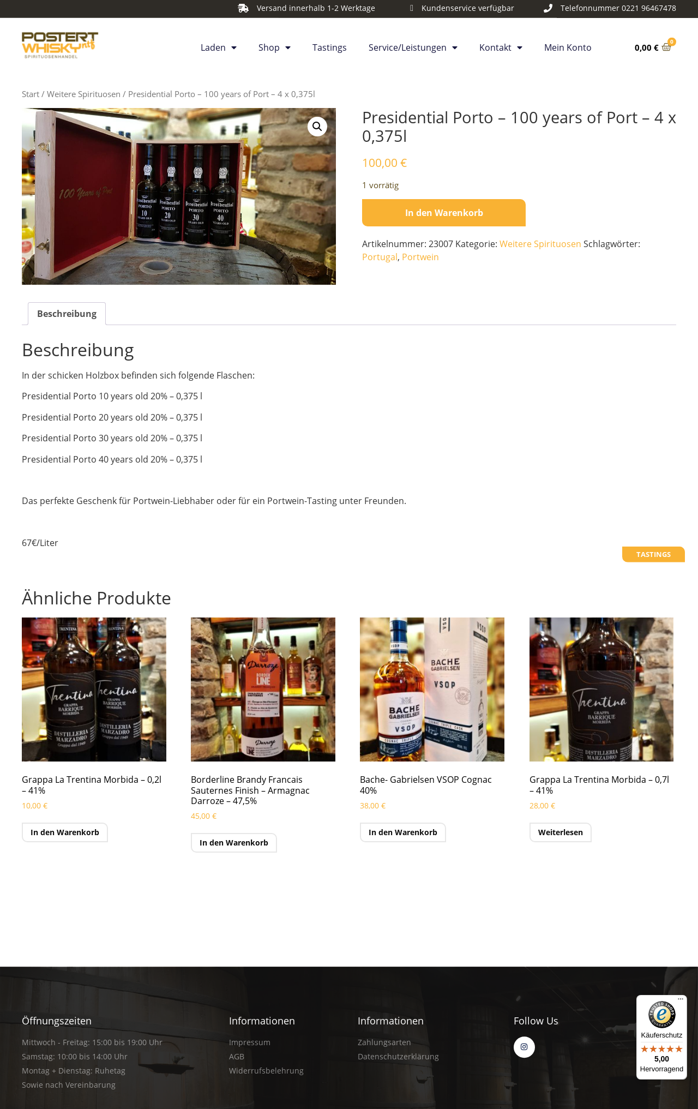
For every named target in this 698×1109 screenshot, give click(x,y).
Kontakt (500, 43)
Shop (274, 43)
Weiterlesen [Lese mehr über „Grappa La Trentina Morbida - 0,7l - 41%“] (560, 832)
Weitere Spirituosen (84, 93)
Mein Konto (568, 44)
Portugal (380, 257)
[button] (317, 126)
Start (30, 93)
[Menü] (680, 1001)
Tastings (329, 44)
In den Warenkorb (444, 213)
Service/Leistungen (413, 43)
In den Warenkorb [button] (65, 832)
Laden (219, 43)
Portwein (420, 257)
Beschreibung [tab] (67, 314)
